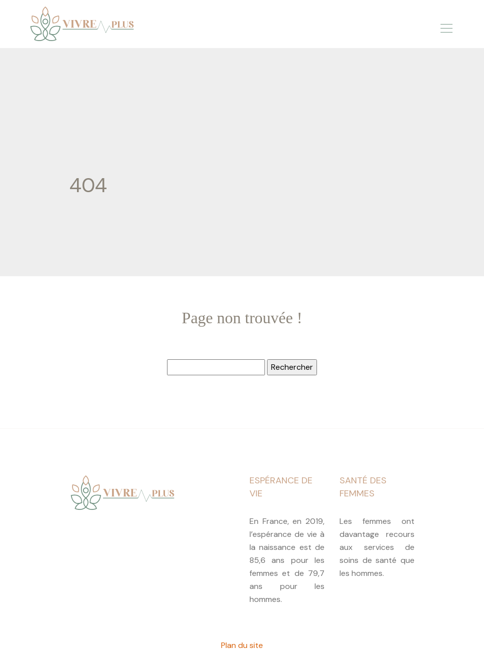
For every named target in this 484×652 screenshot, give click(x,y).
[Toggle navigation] (446, 27)
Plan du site (242, 645)
